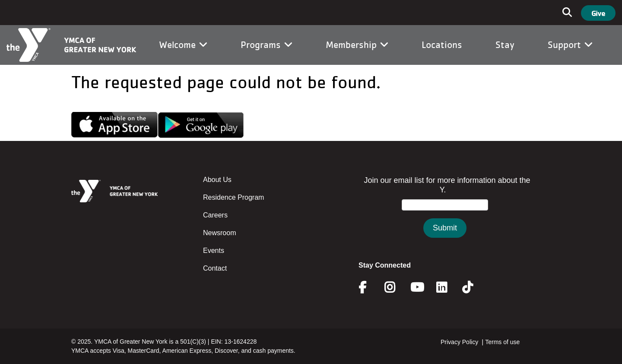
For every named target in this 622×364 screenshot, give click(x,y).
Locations (442, 44)
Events (213, 250)
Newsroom (219, 232)
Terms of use (502, 341)
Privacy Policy (459, 341)
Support (570, 44)
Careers (215, 215)
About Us (217, 179)
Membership (357, 44)
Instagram (396, 287)
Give (598, 13)
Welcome (183, 44)
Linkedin (447, 287)
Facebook (368, 287)
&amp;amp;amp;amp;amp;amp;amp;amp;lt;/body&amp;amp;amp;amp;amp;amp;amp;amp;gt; (445, 215)
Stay (504, 44)
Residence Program (233, 197)
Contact (215, 268)
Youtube (416, 287)
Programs (266, 44)
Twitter (473, 287)
